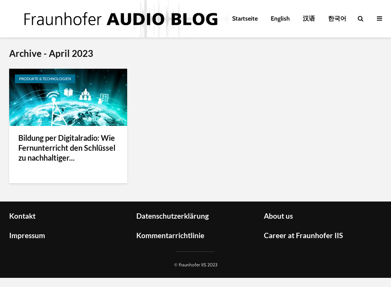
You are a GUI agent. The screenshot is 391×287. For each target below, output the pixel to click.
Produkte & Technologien (45, 78)
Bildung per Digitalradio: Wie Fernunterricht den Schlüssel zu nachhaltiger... (66, 147)
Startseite (245, 18)
